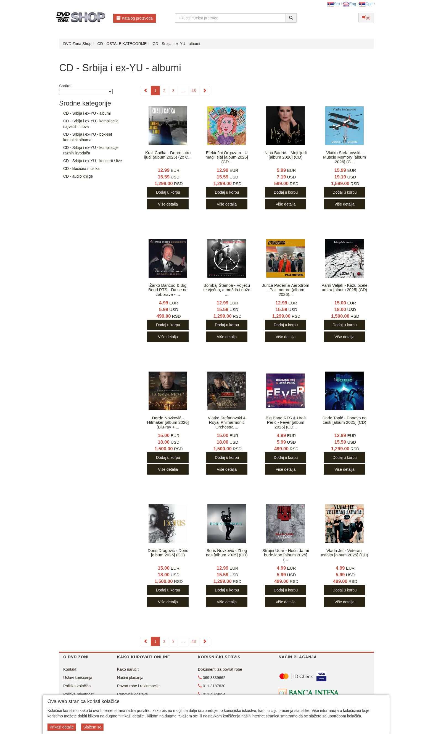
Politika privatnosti (78, 694)
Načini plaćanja (130, 677)
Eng (349, 4)
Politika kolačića (77, 686)
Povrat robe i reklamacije (138, 686)
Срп (366, 4)
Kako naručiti (128, 669)
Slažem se (92, 727)
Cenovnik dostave (132, 694)
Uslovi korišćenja (77, 677)
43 (194, 90)
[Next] (204, 90)
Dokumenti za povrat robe (220, 669)
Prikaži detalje (62, 727)
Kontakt (69, 669)
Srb (333, 4)
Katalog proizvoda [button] (135, 18)
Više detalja (168, 204)
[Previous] (145, 90)
